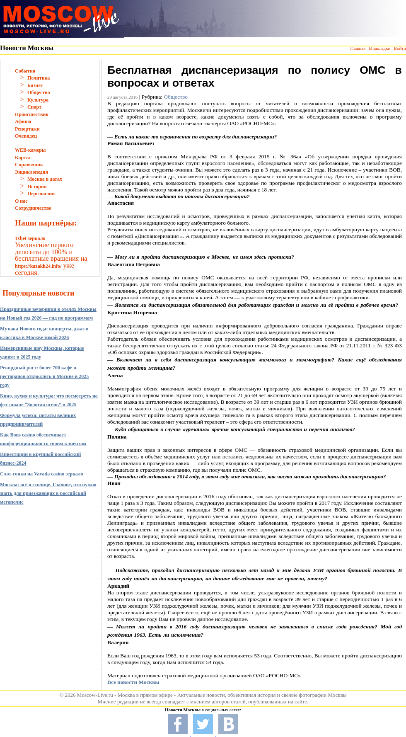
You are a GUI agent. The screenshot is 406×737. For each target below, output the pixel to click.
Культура (37, 100)
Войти (400, 48)
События (25, 71)
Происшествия (31, 114)
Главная (357, 48)
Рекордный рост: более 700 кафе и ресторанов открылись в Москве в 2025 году (44, 376)
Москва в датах (44, 179)
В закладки (379, 48)
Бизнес (35, 85)
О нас (21, 201)
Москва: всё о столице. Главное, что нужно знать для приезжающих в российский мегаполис (48, 493)
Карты (22, 157)
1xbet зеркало (30, 238)
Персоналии (41, 193)
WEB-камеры (30, 150)
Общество (38, 92)
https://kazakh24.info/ (38, 266)
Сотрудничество (33, 208)
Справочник (29, 164)
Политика (38, 78)
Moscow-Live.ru (95, 695)
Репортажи (27, 129)
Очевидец (26, 136)
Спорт (34, 107)
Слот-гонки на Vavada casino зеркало (41, 474)
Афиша (23, 121)
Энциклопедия (31, 172)
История (36, 186)
